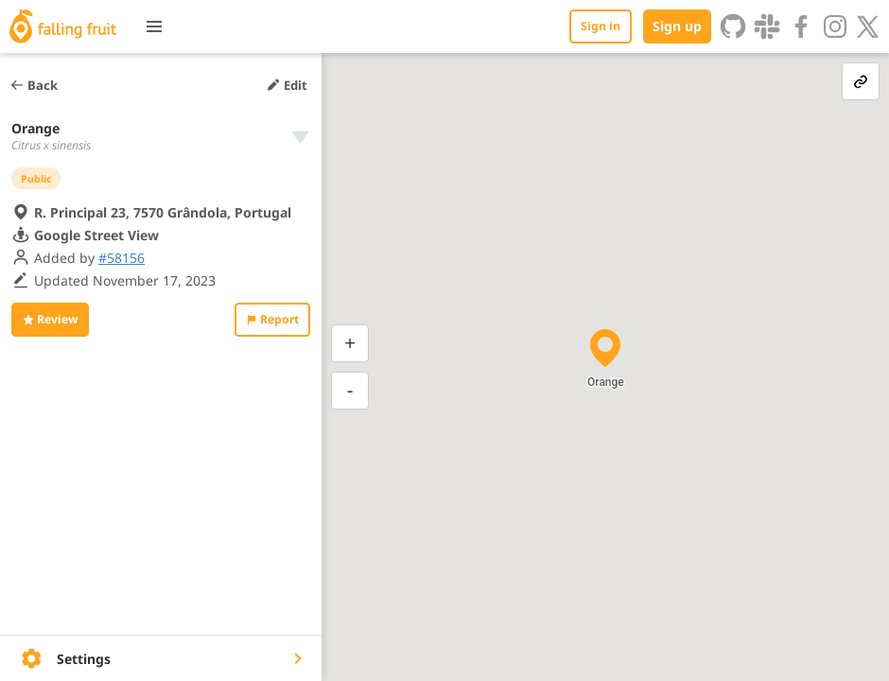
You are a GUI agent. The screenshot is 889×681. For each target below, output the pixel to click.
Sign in (600, 26)
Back (33, 85)
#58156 (121, 258)
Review (50, 319)
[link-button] (861, 81)
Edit (286, 85)
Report (272, 319)
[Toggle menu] (154, 26)
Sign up (677, 26)
